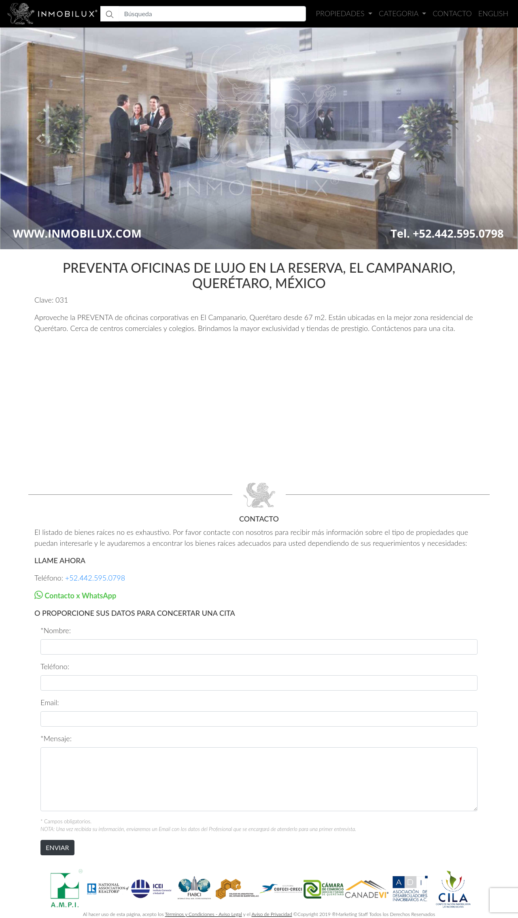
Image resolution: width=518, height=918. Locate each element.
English (493, 13)
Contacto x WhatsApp (79, 595)
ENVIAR (57, 847)
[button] (39, 138)
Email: (49, 702)
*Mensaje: (56, 738)
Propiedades (341, 13)
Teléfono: (54, 666)
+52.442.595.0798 (95, 577)
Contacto (452, 13)
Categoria (399, 13)
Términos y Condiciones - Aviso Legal (203, 914)
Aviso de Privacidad (271, 914)
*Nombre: (55, 630)
